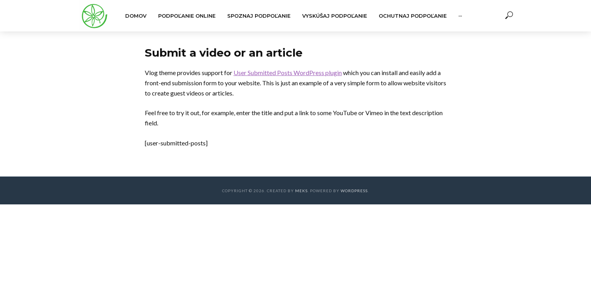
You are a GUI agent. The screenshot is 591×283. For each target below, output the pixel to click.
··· (460, 16)
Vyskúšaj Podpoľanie (334, 16)
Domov (135, 16)
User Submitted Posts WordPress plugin (287, 72)
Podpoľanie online (186, 16)
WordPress (354, 190)
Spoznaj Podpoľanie (258, 16)
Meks (301, 190)
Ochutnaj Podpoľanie (413, 16)
